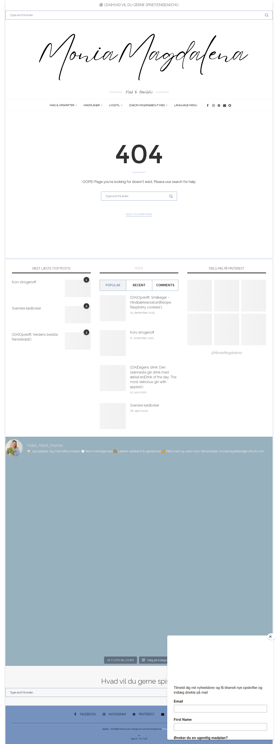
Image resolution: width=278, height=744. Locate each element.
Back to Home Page (139, 214)
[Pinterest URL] (199, 296)
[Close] (271, 636)
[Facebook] (208, 105)
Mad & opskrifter (62, 105)
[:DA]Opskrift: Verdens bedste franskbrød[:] (35, 336)
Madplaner (92, 105)
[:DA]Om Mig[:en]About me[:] (147, 105)
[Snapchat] (230, 105)
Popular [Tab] (113, 285)
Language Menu (185, 105)
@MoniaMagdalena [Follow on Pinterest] (226, 353)
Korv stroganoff (24, 282)
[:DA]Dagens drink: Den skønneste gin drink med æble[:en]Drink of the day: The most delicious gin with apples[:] (153, 377)
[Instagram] (213, 105)
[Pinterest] (219, 105)
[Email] (224, 105)
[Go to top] (139, 738)
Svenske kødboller (26, 308)
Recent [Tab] (139, 285)
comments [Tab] (165, 285)
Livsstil (114, 105)
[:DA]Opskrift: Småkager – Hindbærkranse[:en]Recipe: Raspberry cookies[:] (151, 302)
